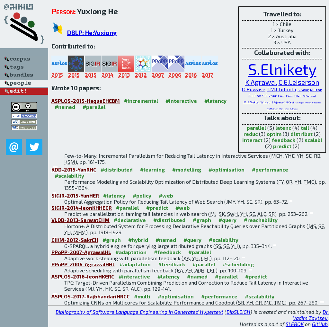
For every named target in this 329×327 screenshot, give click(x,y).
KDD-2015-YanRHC (73, 169)
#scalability (69, 175)
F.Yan (281, 96)
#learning (152, 169)
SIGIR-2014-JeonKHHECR (81, 208)
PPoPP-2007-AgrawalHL (81, 252)
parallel (256, 128)
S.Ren (297, 96)
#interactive (181, 101)
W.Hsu (266, 102)
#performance (270, 169)
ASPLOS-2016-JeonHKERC (82, 276)
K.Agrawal (261, 82)
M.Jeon (316, 90)
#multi (142, 296)
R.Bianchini (316, 103)
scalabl (313, 140)
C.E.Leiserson (299, 82)
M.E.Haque (300, 103)
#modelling (186, 169)
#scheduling (238, 264)
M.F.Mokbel (251, 102)
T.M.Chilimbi (281, 89)
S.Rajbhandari (278, 102)
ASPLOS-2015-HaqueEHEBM (85, 101)
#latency (215, 101)
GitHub (320, 324)
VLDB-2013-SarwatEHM (80, 220)
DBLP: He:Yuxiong (92, 32)
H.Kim (281, 109)
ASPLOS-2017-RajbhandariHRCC (90, 296)
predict (282, 146)
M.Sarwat (309, 96)
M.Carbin (290, 102)
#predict (157, 208)
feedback (283, 140)
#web (166, 195)
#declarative (130, 220)
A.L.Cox (254, 96)
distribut (301, 134)
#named (65, 107)
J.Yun (289, 96)
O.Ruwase (253, 89)
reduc (251, 134)
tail (305, 128)
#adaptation (131, 252)
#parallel (94, 107)
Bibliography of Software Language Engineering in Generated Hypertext (139, 312)
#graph (202, 220)
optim (274, 134)
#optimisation (227, 169)
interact (252, 140)
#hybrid (138, 240)
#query (227, 220)
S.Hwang (294, 109)
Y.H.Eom (308, 103)
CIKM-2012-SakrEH (74, 240)
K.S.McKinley (272, 109)
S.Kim (286, 109)
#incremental (141, 101)
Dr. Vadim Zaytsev (311, 315)
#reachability (261, 220)
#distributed (117, 169)
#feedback (167, 252)
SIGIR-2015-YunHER (75, 195)
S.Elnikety (282, 68)
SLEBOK (295, 324)
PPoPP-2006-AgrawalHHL (83, 264)
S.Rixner (269, 96)
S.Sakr (303, 89)
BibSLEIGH (238, 312)
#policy (142, 195)
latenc (283, 128)
